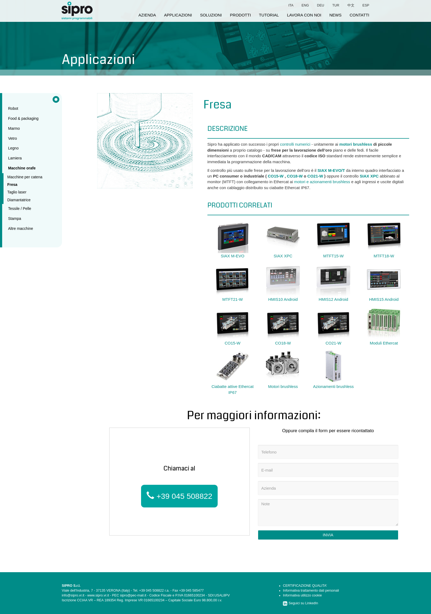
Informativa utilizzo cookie (302, 595)
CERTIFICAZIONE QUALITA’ (305, 586)
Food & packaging (23, 118)
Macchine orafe (22, 168)
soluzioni (211, 15)
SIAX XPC (369, 176)
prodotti (240, 15)
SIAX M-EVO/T (331, 170)
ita (290, 5)
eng (305, 5)
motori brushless (355, 144)
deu (320, 5)
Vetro (12, 138)
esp (365, 5)
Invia (328, 535)
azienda (147, 15)
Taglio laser (16, 192)
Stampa (14, 218)
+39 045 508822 (179, 496)
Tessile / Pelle (19, 208)
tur (335, 5)
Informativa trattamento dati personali (311, 590)
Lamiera (15, 158)
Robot (13, 108)
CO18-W (295, 176)
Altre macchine (20, 228)
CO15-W (275, 176)
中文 (350, 5)
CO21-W (315, 176)
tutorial (269, 15)
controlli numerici (295, 144)
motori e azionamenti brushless (322, 181)
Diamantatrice (18, 200)
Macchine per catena (24, 177)
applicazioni (178, 15)
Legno (13, 148)
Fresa (12, 184)
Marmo (14, 128)
